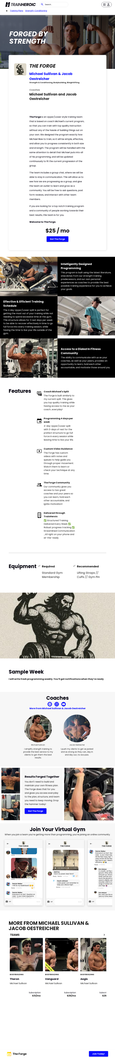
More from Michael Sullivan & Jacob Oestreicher (58, 708)
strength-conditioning (36, 10)
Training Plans (16, 10)
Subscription (35, 992)
